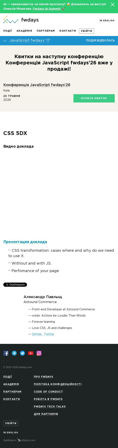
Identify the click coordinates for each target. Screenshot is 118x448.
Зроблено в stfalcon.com (19, 440)
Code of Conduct (48, 392)
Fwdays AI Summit (47, 9)
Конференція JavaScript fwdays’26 (36, 85)
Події (7, 31)
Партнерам (46, 31)
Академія (24, 31)
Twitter (49, 334)
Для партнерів (46, 414)
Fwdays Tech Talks (50, 407)
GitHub (37, 334)
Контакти (67, 31)
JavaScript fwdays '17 (29, 40)
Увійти (86, 31)
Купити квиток (94, 98)
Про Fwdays (43, 377)
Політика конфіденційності (58, 384)
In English (107, 21)
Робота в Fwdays (48, 399)
